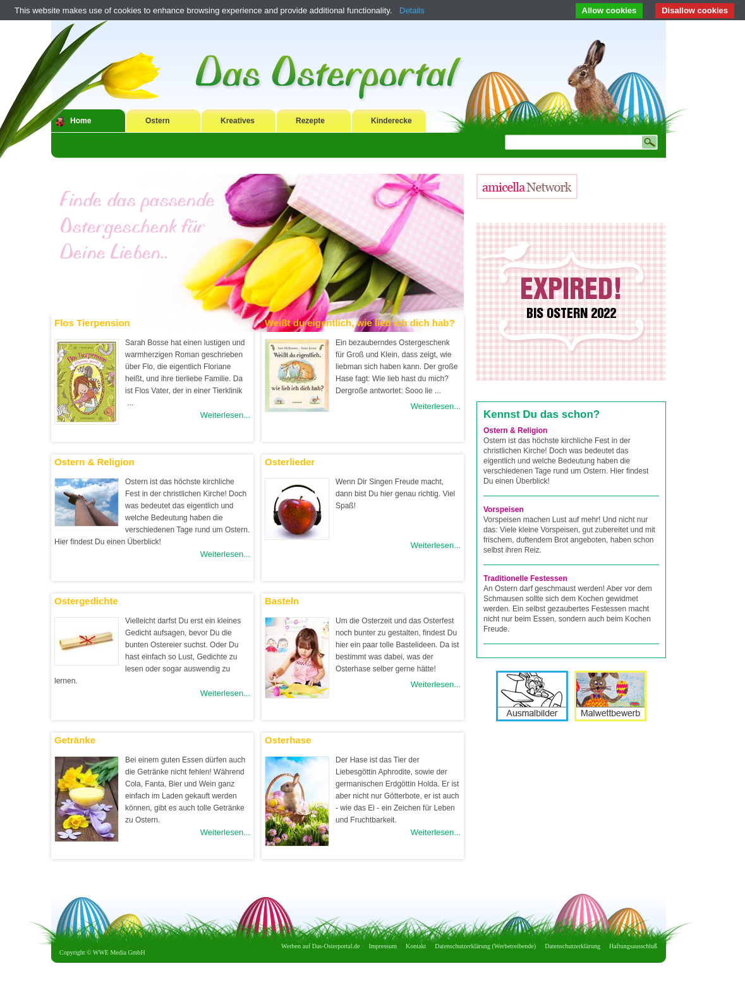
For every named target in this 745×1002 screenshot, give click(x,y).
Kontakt (416, 946)
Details (412, 10)
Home (80, 120)
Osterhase (288, 740)
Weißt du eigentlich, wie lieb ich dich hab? (360, 322)
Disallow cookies (695, 10)
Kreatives (238, 120)
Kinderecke (391, 120)
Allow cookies (609, 10)
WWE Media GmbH (119, 952)
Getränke (74, 740)
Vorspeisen (503, 509)
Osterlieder (290, 461)
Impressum (383, 946)
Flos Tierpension (92, 322)
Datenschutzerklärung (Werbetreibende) (485, 946)
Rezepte (310, 120)
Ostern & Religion (94, 461)
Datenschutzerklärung (572, 946)
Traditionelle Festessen (525, 578)
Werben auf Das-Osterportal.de (320, 946)
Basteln (282, 601)
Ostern (157, 120)
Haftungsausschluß (633, 946)
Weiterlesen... (225, 415)
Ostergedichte (86, 601)
